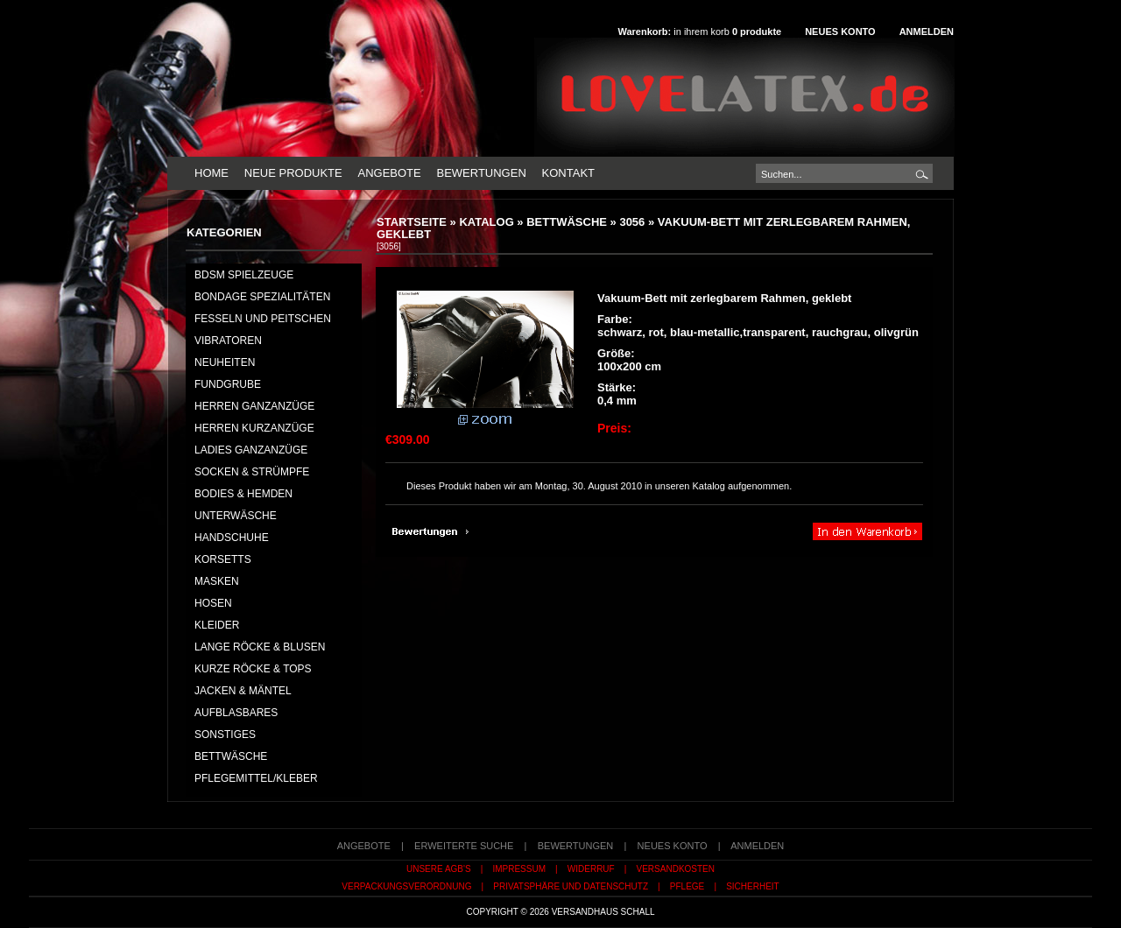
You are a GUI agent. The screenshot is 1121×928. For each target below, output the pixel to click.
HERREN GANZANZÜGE (254, 406)
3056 (632, 221)
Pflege (687, 886)
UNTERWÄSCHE (235, 516)
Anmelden (926, 31)
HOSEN (213, 603)
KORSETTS (222, 559)
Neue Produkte (293, 172)
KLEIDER (216, 625)
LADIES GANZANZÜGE (250, 450)
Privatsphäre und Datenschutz (570, 886)
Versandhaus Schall (603, 912)
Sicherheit (752, 886)
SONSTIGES (225, 734)
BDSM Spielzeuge (243, 275)
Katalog (486, 221)
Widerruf (591, 869)
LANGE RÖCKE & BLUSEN (259, 647)
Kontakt (568, 172)
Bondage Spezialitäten (262, 297)
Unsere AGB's (438, 869)
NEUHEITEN (224, 362)
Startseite (412, 221)
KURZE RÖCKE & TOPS (253, 669)
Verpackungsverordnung (406, 886)
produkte (756, 31)
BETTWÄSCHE (566, 221)
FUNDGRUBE (227, 384)
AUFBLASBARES (236, 713)
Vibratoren (228, 340)
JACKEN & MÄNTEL (243, 691)
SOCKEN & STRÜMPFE (251, 472)
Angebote (388, 172)
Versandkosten (676, 869)
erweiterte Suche (463, 845)
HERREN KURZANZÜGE (254, 428)
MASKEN (216, 581)
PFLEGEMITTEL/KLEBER (256, 778)
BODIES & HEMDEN (243, 494)
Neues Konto (840, 31)
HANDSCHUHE (231, 537)
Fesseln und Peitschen (262, 319)
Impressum (519, 869)
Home (211, 172)
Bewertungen (480, 172)
